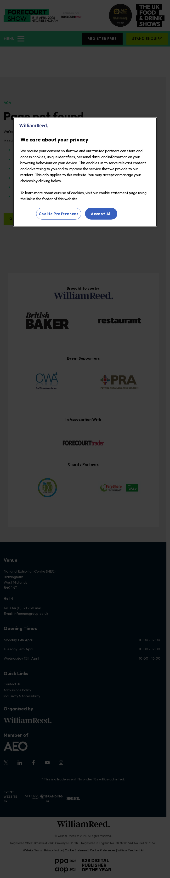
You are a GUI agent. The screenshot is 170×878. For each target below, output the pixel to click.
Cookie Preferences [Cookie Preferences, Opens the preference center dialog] (59, 213)
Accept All (101, 213)
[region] (85, 172)
